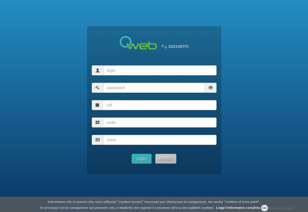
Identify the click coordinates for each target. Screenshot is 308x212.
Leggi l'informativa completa (238, 207)
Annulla (166, 158)
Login (141, 158)
